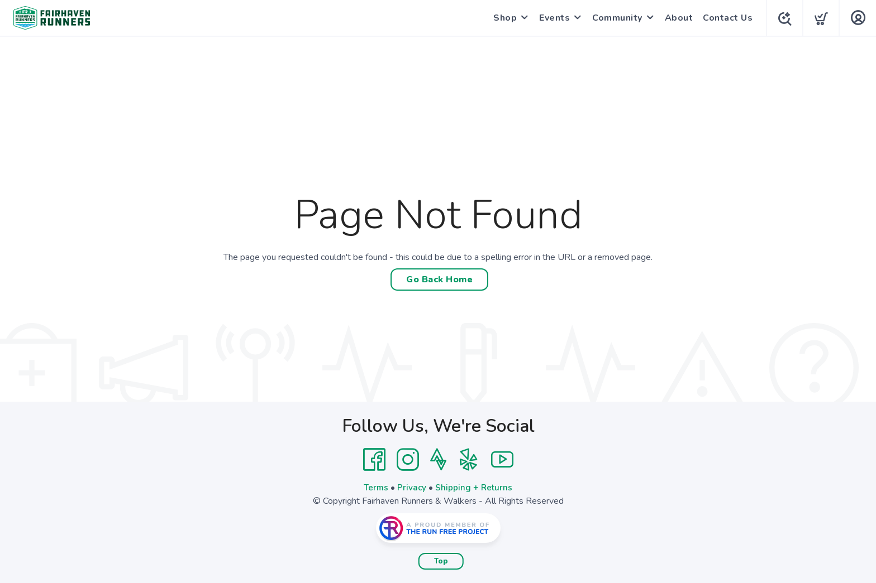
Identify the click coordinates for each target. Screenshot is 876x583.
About (677, 18)
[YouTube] (502, 459)
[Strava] (438, 459)
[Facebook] (374, 459)
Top (441, 561)
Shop (503, 18)
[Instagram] (408, 459)
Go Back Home (439, 279)
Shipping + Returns (475, 487)
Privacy (412, 487)
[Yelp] (468, 459)
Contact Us (725, 18)
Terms (375, 487)
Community (615, 18)
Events (552, 18)
